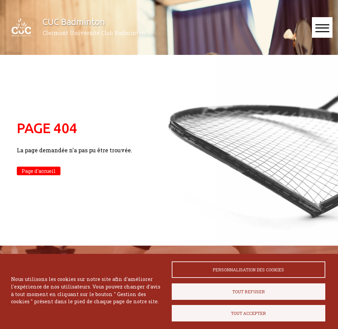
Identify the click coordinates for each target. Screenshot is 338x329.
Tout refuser (248, 291)
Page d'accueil (39, 171)
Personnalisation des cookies (248, 269)
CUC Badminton (74, 22)
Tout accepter (248, 313)
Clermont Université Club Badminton (94, 32)
